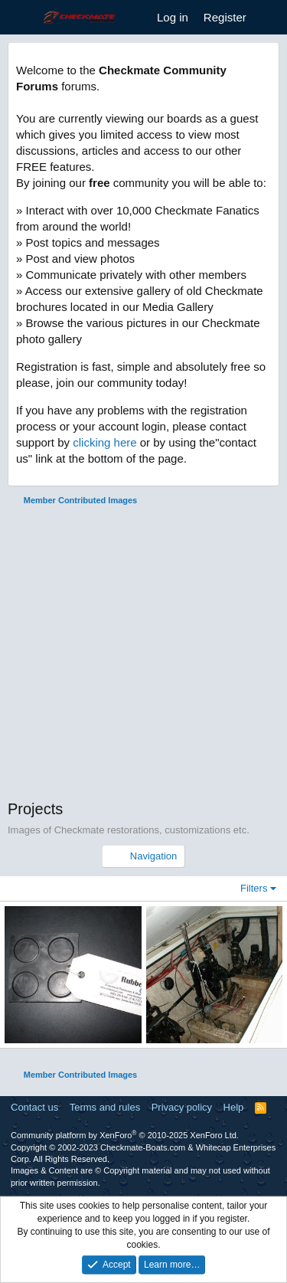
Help (233, 1107)
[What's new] (269, 17)
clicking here (104, 442)
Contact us (34, 1107)
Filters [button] (253, 888)
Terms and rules (105, 1107)
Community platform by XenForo (125, 1135)
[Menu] (21, 17)
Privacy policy (182, 1107)
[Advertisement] (143, 654)
